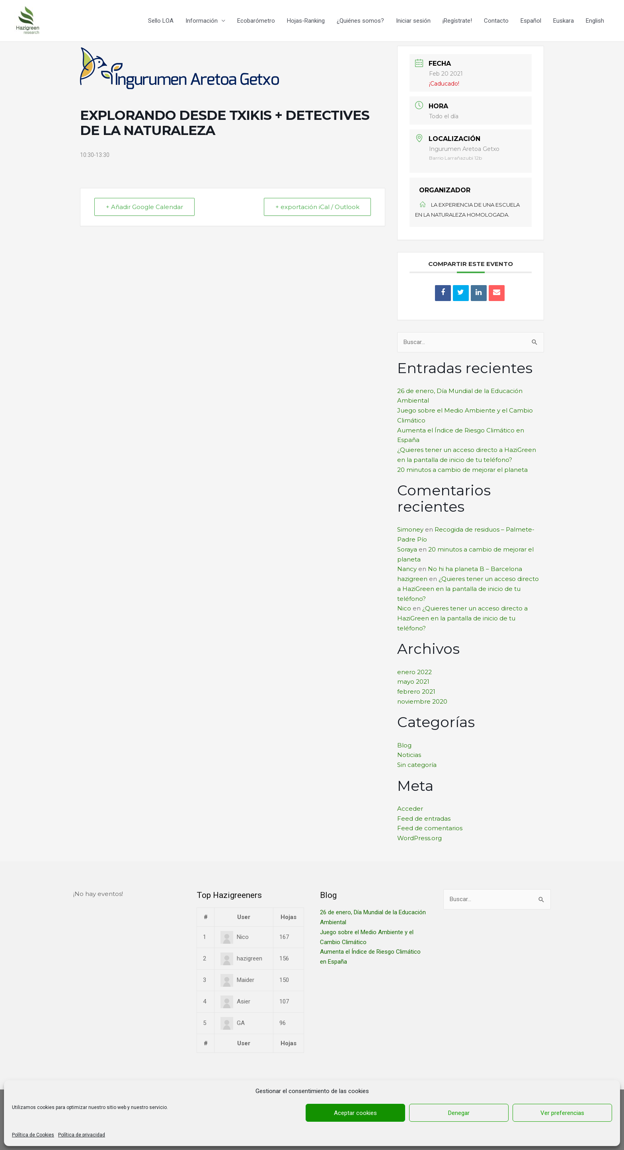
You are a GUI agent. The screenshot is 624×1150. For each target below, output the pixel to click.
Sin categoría (417, 765)
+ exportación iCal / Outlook (317, 207)
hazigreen (412, 579)
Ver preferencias (562, 1113)
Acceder (410, 808)
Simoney (410, 529)
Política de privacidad (81, 1135)
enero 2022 (414, 672)
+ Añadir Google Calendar (144, 207)
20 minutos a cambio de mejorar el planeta (462, 469)
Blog (404, 745)
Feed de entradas (423, 818)
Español (531, 20)
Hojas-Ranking (306, 20)
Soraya (407, 549)
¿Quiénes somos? (360, 20)
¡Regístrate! (457, 20)
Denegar (459, 1113)
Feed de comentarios (429, 828)
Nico (404, 608)
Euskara (563, 20)
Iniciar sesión (413, 20)
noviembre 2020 (422, 701)
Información (201, 20)
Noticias (409, 755)
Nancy (407, 569)
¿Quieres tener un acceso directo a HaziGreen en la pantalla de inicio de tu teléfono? (468, 588)
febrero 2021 (416, 691)
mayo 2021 (413, 681)
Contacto (496, 20)
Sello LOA (161, 20)
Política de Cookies (33, 1135)
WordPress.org (419, 838)
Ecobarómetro (256, 20)
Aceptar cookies (355, 1113)
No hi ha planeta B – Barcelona (475, 569)
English (595, 20)
